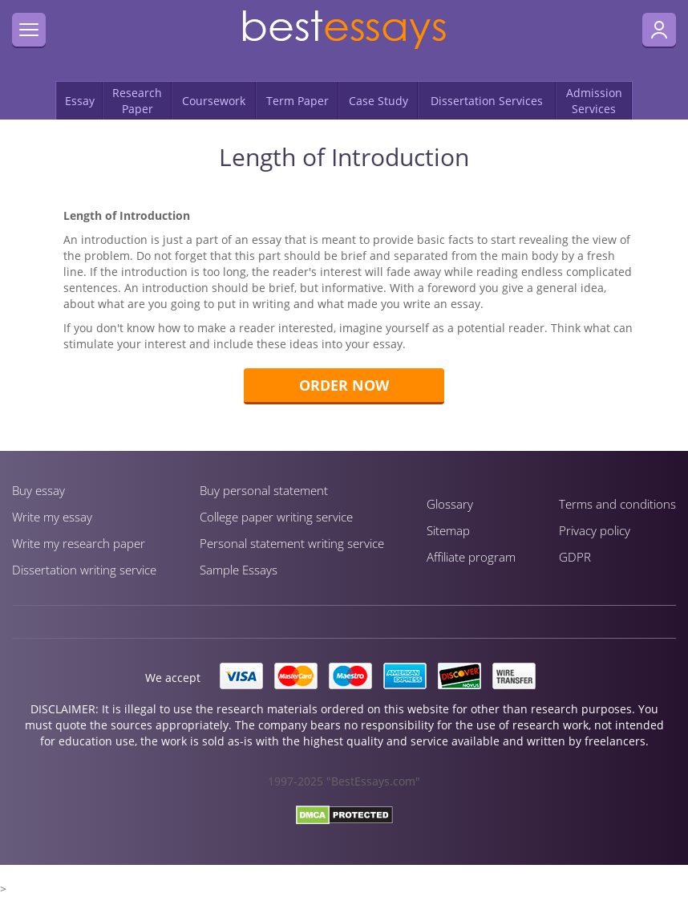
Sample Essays (238, 569)
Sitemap (448, 530)
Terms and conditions (617, 504)
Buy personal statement (264, 490)
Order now (344, 385)
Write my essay (52, 516)
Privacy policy (594, 530)
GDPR (575, 557)
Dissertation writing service (84, 569)
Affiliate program (471, 557)
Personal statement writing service (292, 543)
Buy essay (38, 490)
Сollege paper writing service (276, 516)
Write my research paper (78, 543)
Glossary (450, 504)
